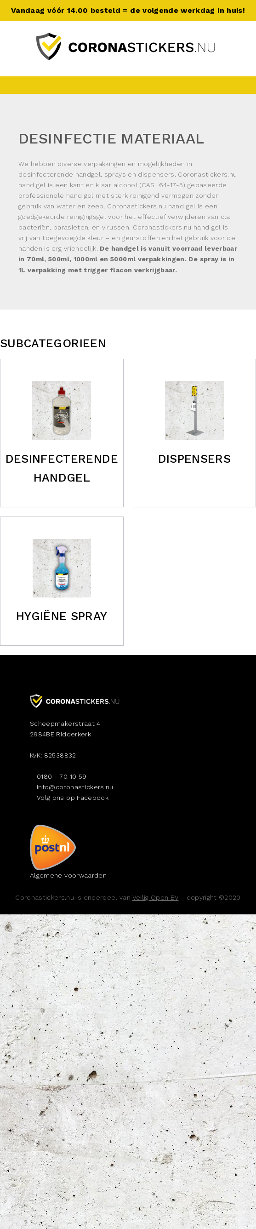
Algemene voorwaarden (68, 875)
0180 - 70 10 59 (61, 776)
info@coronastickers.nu (75, 787)
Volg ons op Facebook (72, 797)
